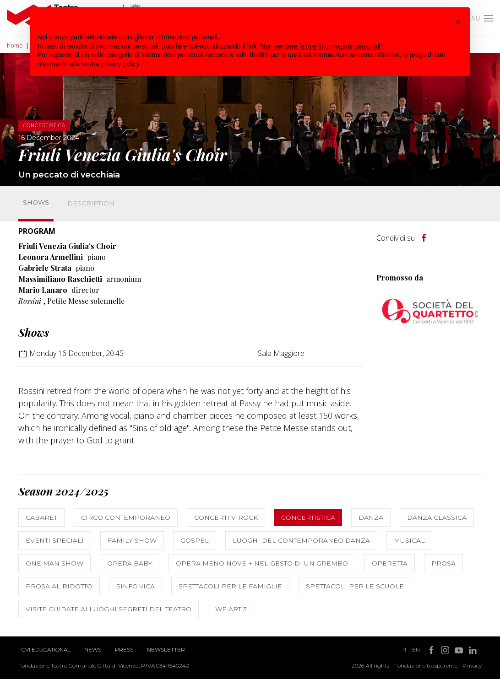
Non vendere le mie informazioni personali (320, 46)
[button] (458, 22)
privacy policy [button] (120, 64)
